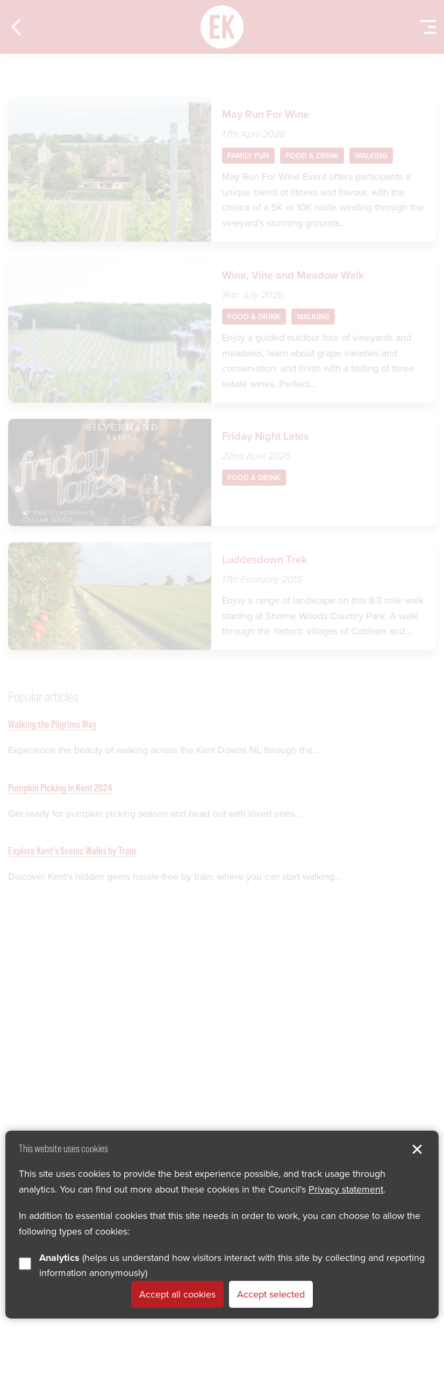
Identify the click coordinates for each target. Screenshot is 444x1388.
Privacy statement (346, 1189)
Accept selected (271, 1294)
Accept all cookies (177, 1294)
